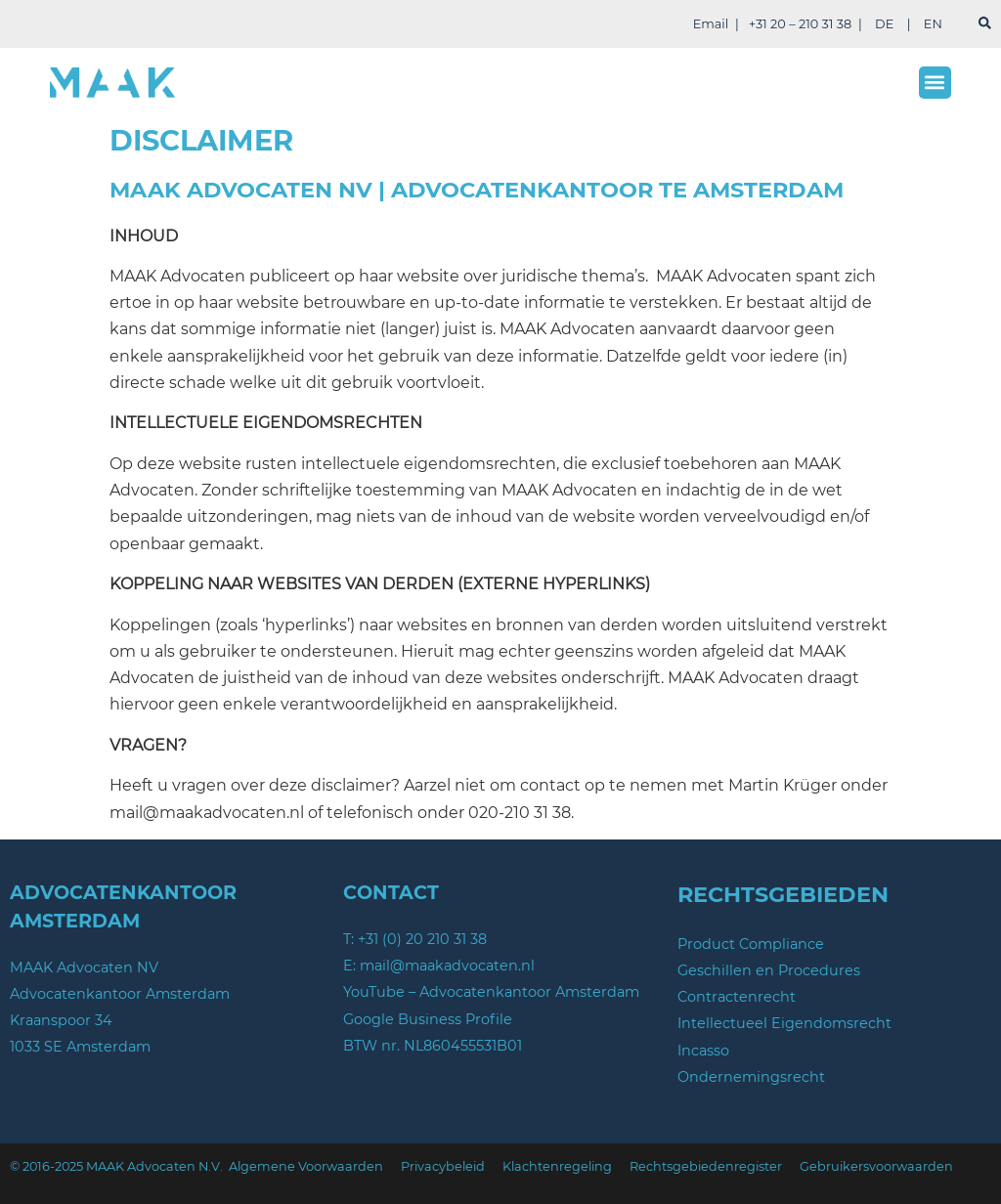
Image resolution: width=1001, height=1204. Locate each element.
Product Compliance (750, 944)
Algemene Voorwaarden (306, 1166)
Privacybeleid (443, 1166)
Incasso (703, 1050)
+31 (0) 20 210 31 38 (422, 939)
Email (711, 24)
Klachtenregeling (557, 1166)
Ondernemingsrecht (751, 1077)
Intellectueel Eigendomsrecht (784, 1023)
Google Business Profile (427, 1019)
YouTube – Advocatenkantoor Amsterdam (491, 992)
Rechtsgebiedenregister (706, 1166)
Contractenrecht (736, 997)
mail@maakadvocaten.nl (447, 965)
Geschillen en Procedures (768, 970)
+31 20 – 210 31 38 (800, 24)
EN (933, 24)
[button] (935, 82)
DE (884, 24)
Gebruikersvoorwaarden (876, 1166)
